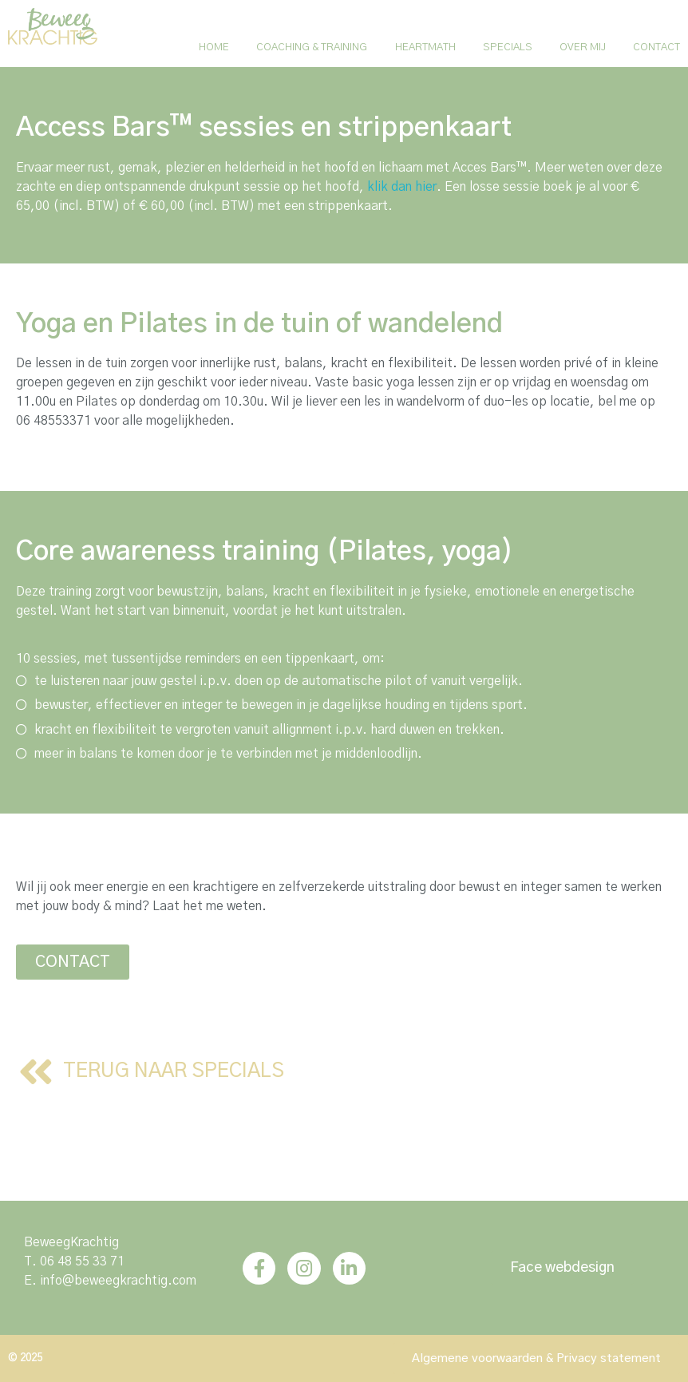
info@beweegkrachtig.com (118, 1280)
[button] (72, 962)
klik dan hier (402, 186)
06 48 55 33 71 (82, 1261)
